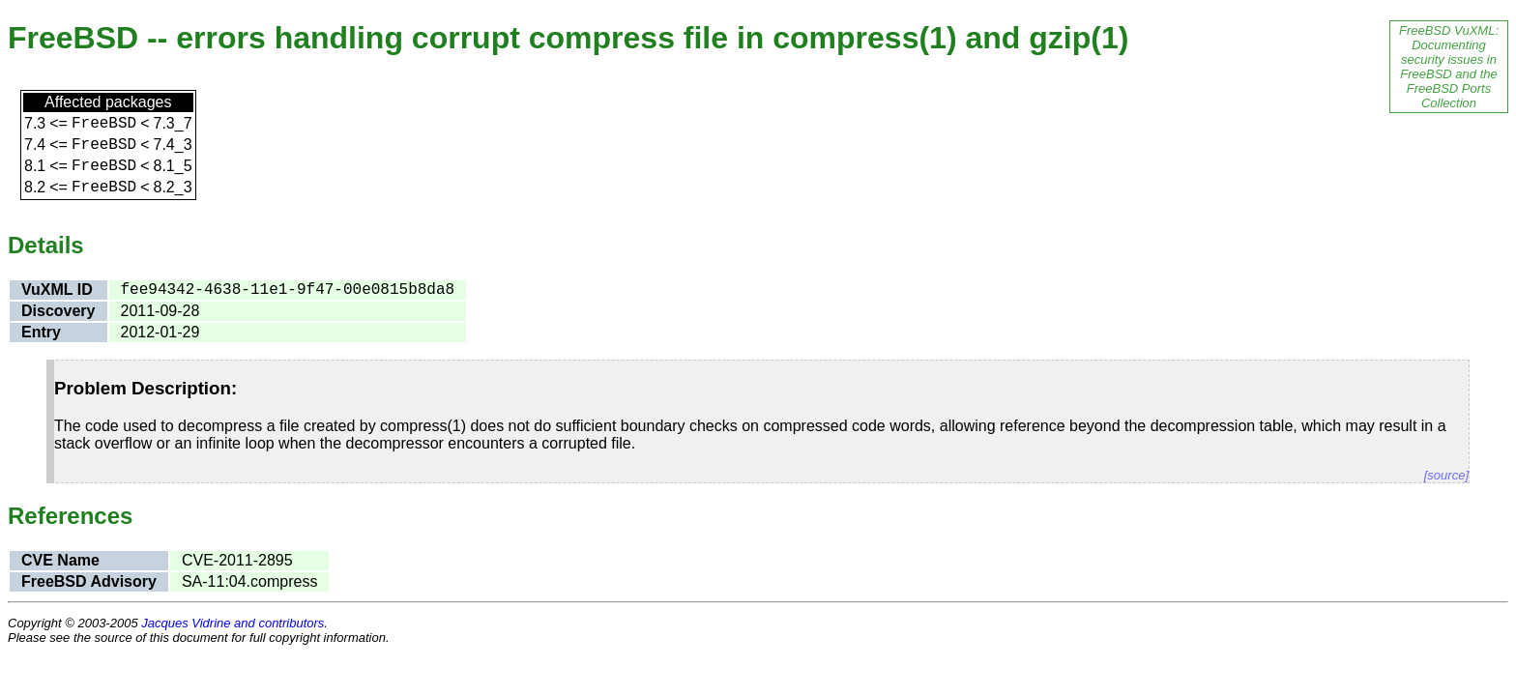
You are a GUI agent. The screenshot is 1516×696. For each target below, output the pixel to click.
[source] (1446, 475)
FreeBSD (104, 123)
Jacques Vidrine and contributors (232, 623)
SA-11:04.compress (250, 581)
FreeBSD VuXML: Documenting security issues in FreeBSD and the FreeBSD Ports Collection (1449, 66)
